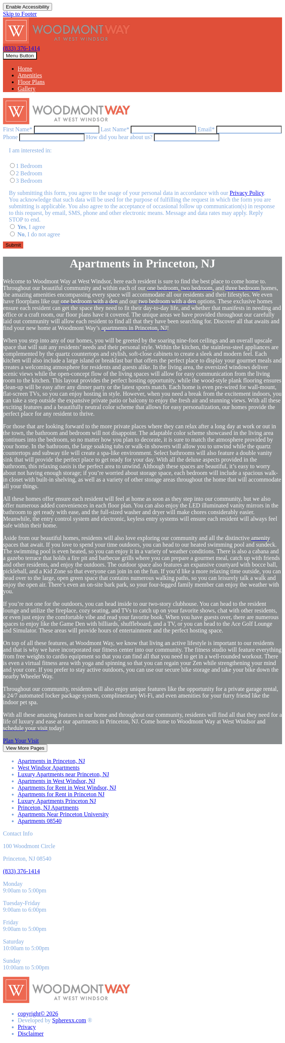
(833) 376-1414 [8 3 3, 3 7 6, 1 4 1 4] (21, 48)
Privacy (27, 1027)
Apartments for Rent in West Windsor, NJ (67, 787)
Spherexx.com (69, 1020)
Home (25, 68)
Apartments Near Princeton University (63, 814)
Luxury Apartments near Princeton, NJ (63, 774)
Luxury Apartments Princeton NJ (57, 801)
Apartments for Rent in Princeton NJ (61, 794)
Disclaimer (31, 1033)
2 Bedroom (29, 173)
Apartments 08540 (40, 821)
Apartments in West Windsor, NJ (56, 781)
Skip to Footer (20, 14)
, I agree (31, 227)
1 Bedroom (29, 166)
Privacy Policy (247, 193)
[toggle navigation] (20, 56)
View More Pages (25, 748)
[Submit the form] (13, 245)
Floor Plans (31, 82)
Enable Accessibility (27, 7)
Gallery (26, 88)
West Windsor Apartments (49, 767)
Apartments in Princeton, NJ (51, 761)
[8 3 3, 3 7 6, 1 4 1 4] (21, 871)
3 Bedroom (29, 181)
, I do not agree (38, 234)
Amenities (30, 75)
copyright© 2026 (38, 1013)
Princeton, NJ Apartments (48, 807)
